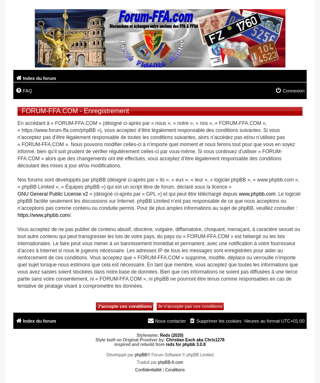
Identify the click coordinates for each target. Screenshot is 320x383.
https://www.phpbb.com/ (44, 215)
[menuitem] (23, 91)
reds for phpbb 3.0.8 (186, 344)
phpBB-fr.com (170, 362)
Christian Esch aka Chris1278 (195, 340)
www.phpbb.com (257, 194)
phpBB (141, 355)
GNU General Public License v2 (53, 194)
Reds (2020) (171, 335)
